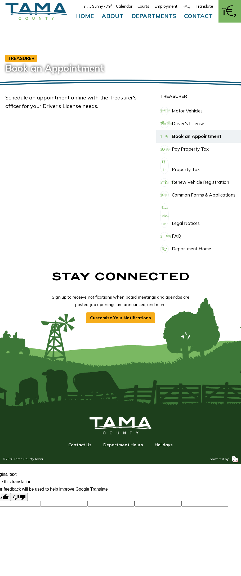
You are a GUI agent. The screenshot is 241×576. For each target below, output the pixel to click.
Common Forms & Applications (197, 195)
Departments (153, 16)
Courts (143, 6)
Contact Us (80, 444)
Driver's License (182, 124)
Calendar (124, 6)
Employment (165, 6)
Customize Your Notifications (120, 317)
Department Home (185, 249)
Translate (204, 6)
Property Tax (180, 166)
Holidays (164, 444)
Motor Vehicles (181, 111)
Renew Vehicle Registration (194, 182)
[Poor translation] (19, 497)
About (112, 16)
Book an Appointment (190, 136)
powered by (224, 459)
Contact (198, 16)
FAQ (186, 6)
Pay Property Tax (184, 149)
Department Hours (123, 444)
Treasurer (21, 58)
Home (85, 16)
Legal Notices (180, 215)
